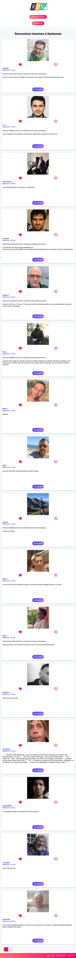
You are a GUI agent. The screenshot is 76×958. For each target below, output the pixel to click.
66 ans (13, 297)
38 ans (13, 808)
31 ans (13, 127)
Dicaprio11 (6, 692)
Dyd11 (4, 465)
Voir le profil (38, 89)
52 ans (13, 524)
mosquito (5, 238)
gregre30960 (7, 806)
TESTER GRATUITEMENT (38, 17)
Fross (4, 352)
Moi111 (5, 579)
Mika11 (5, 409)
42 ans (13, 581)
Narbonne (5, 70)
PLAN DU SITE (61, 955)
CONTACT (71, 955)
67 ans (13, 467)
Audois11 (5, 295)
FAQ (48, 955)
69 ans (13, 70)
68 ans (13, 921)
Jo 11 (4, 125)
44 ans (13, 410)
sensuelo (5, 68)
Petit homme (7, 182)
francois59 (6, 919)
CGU (52, 955)
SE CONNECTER (38, 23)
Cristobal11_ (6, 749)
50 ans (13, 240)
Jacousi (5, 522)
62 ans (13, 864)
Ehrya (4, 636)
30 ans (13, 694)
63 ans (13, 354)
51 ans (13, 751)
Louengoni (6, 863)
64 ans (13, 184)
